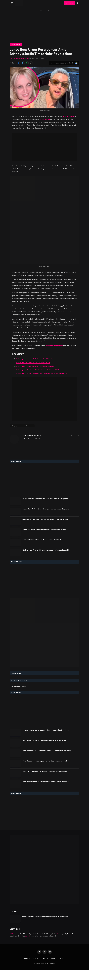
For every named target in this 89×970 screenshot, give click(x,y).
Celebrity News (15, 44)
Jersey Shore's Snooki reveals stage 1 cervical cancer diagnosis (45, 509)
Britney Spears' (45, 119)
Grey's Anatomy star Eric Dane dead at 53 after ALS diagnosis (45, 499)
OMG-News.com (15, 934)
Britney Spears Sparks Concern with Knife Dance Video (35, 366)
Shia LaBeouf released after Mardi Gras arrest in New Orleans (45, 519)
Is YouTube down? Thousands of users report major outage (44, 529)
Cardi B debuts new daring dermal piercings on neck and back (44, 761)
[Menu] (12, 3)
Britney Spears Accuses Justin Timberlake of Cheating (34, 359)
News (53, 958)
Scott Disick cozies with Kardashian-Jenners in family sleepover (45, 781)
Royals (35, 958)
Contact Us (62, 958)
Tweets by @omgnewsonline (18, 686)
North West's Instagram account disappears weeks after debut (45, 730)
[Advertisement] (44, 26)
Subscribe (69, 3)
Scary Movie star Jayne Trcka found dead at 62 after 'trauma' (44, 740)
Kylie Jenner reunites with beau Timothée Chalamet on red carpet (46, 751)
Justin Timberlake (68, 116)
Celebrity (26, 958)
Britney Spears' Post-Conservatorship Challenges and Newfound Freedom (41, 373)
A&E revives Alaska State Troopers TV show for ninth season (45, 771)
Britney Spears (15, 426)
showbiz (27, 936)
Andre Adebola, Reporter (20, 58)
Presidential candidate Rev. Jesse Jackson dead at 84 (42, 540)
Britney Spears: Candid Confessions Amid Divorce (33, 362)
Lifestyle (44, 958)
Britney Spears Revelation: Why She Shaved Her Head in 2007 (37, 370)
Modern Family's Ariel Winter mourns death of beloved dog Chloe (46, 550)
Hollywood (58, 934)
